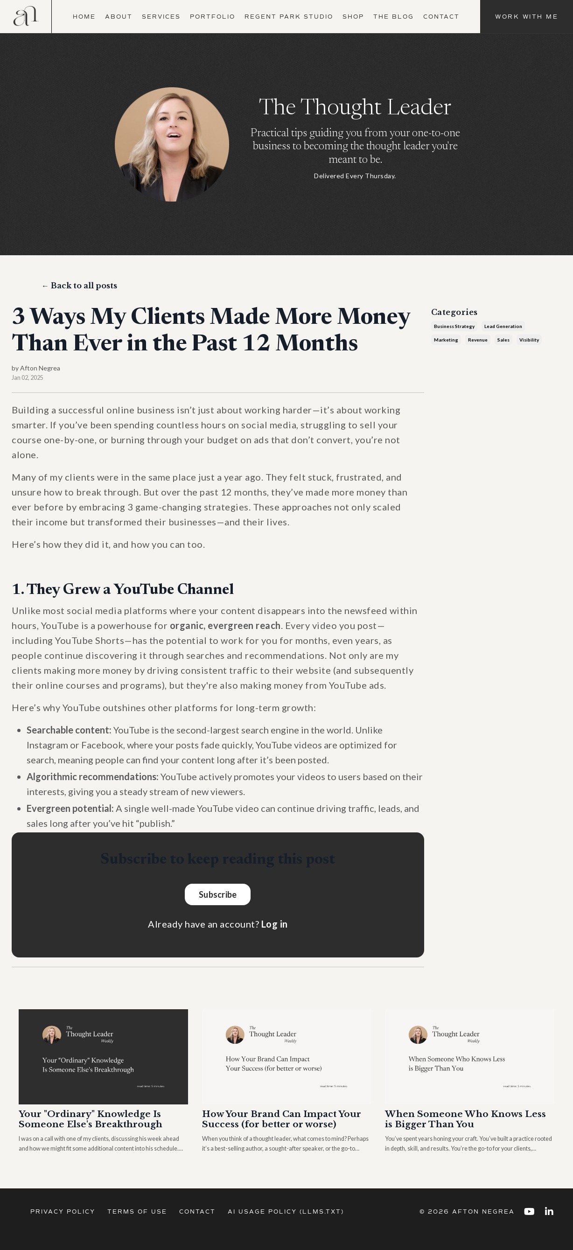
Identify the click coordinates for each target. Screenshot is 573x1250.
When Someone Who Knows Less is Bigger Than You (469, 1122)
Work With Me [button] (526, 17)
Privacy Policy (62, 1226)
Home (84, 17)
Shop (353, 17)
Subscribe (218, 896)
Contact (441, 17)
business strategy (454, 328)
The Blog (393, 17)
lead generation (503, 328)
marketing (446, 342)
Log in (274, 926)
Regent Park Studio (289, 17)
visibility (529, 342)
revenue (478, 342)
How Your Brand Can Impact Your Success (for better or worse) (275, 1128)
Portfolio (212, 17)
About (119, 17)
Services (161, 17)
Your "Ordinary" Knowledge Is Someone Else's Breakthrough (94, 1122)
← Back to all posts (79, 288)
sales (503, 342)
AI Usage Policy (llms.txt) (286, 1226)
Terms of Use (137, 1226)
